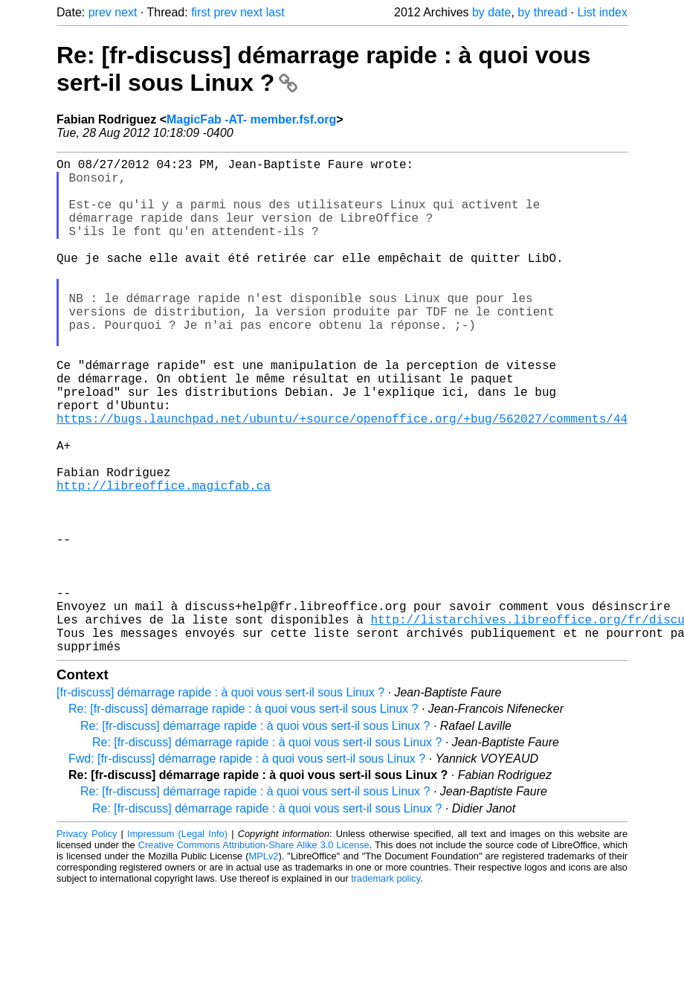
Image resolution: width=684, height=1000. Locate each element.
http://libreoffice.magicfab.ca (164, 559)
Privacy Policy (87, 943)
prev (100, 12)
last (275, 12)
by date (491, 12)
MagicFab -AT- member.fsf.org (251, 119)
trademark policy (385, 988)
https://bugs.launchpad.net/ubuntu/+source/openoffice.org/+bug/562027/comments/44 (342, 477)
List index (602, 12)
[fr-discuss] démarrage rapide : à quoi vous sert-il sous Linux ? (220, 802)
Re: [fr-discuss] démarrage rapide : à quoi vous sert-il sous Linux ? (243, 818)
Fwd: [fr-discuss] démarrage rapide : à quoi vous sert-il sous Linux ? (246, 868)
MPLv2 (264, 966)
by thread (542, 12)
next (125, 12)
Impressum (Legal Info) (177, 943)
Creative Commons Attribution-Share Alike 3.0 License (254, 955)
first (200, 12)
